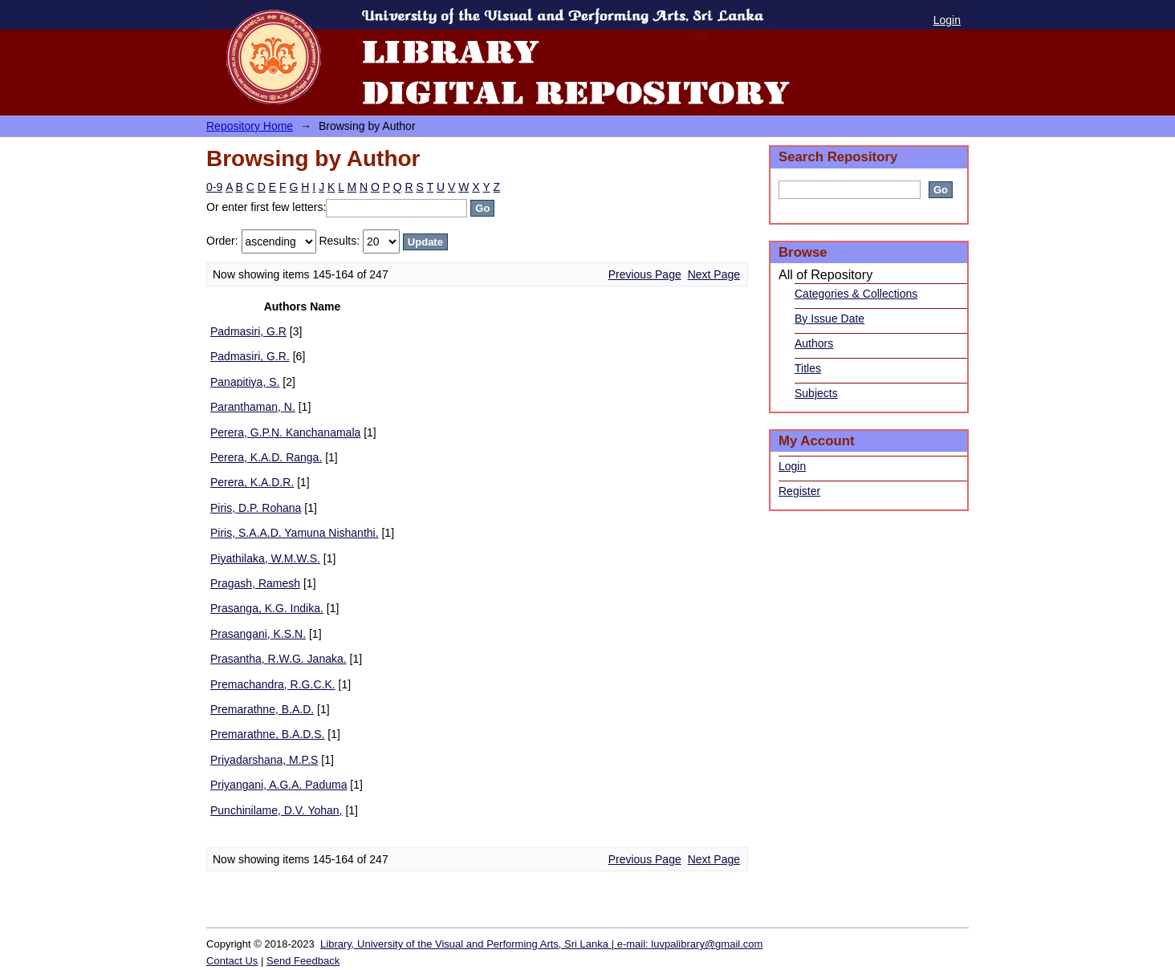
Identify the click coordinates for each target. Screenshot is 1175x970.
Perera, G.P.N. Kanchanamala (285, 432)
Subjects (816, 393)
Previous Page (644, 274)
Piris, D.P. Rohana (255, 507)
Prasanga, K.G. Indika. (266, 608)
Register (799, 491)
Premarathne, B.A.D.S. (267, 734)
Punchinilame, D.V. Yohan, (276, 810)
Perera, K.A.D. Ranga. (266, 457)
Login (947, 20)
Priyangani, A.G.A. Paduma (278, 784)
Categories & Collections (856, 293)
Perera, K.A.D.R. (252, 482)
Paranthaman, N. (252, 406)
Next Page (714, 274)
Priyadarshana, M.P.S (264, 759)
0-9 (214, 187)
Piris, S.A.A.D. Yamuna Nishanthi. (294, 532)
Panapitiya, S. (244, 381)
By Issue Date (829, 318)
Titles (808, 368)
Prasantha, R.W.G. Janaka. (278, 658)
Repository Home (249, 126)
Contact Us (232, 961)
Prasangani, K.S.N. (258, 633)
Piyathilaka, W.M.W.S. (265, 558)
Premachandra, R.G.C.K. (272, 684)
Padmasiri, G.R (248, 331)
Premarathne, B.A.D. (262, 709)
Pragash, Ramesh (255, 583)
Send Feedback (302, 961)
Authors (814, 343)
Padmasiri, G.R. (250, 356)
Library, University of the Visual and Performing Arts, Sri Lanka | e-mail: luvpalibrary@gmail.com (541, 944)
